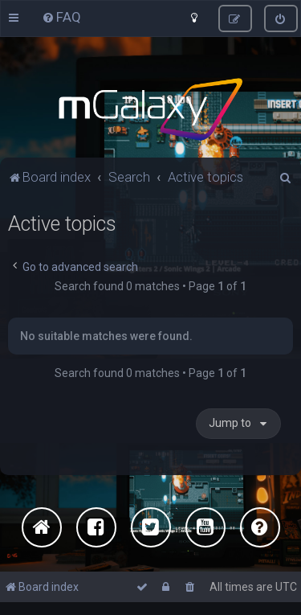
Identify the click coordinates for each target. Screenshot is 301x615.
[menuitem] (61, 17)
